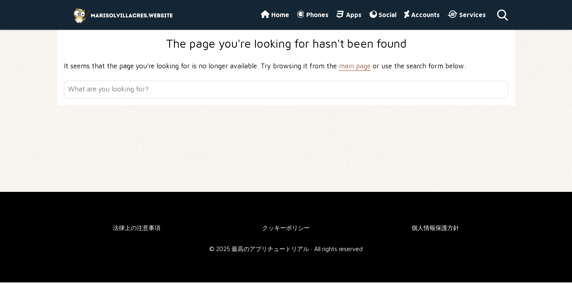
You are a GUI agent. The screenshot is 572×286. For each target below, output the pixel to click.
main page (355, 66)
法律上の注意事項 (136, 227)
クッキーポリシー (286, 227)
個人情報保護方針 (435, 227)
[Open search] (502, 15)
